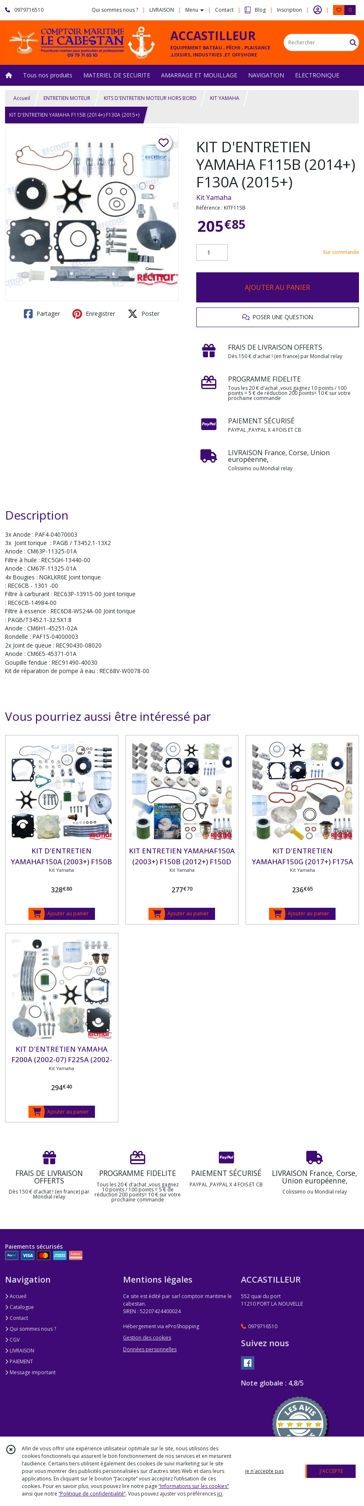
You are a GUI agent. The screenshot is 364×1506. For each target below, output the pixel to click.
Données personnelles (150, 1349)
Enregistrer (93, 314)
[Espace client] (317, 10)
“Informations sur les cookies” (194, 1486)
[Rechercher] (353, 42)
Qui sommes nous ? (30, 1328)
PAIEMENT (19, 1361)
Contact (224, 9)
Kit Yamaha (213, 197)
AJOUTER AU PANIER (277, 287)
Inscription (289, 9)
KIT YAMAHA (224, 98)
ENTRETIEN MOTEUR (67, 98)
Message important (30, 1372)
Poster (143, 314)
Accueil (21, 98)
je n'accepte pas (264, 1471)
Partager (42, 314)
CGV (12, 1339)
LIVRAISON (19, 1350)
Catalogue (19, 1307)
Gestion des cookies (147, 1337)
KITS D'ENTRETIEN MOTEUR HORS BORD (150, 98)
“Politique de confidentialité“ (92, 1493)
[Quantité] (212, 252)
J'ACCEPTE (331, 1471)
